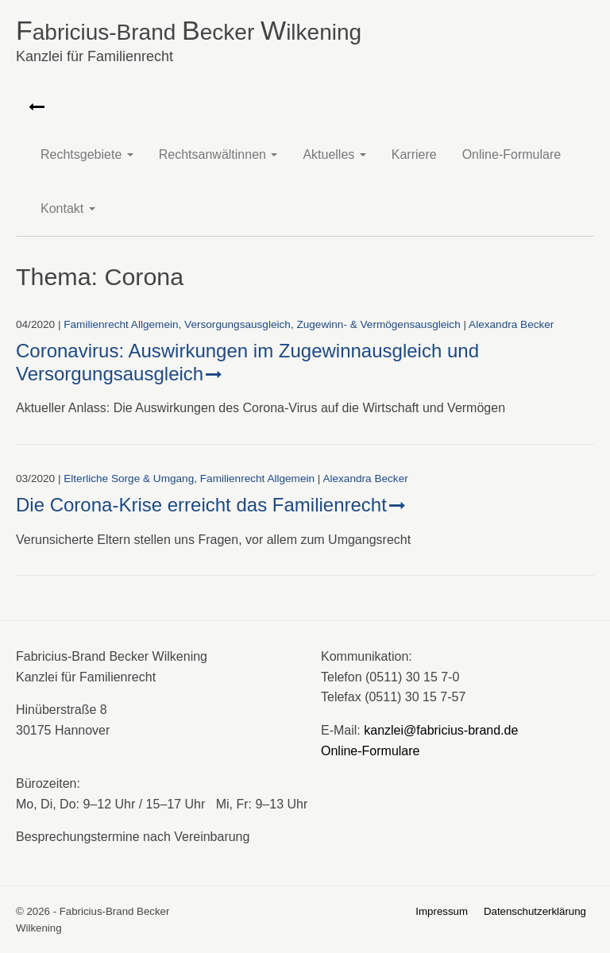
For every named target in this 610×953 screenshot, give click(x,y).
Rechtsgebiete (87, 154)
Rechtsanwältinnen (218, 154)
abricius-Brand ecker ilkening (305, 43)
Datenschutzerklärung (535, 911)
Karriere (414, 154)
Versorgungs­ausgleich (237, 324)
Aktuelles (334, 154)
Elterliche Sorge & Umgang (129, 478)
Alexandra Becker (511, 324)
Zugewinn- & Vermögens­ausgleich (378, 324)
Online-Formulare (511, 154)
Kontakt (68, 208)
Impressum (441, 911)
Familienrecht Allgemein (121, 324)
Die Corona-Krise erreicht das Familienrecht (201, 504)
